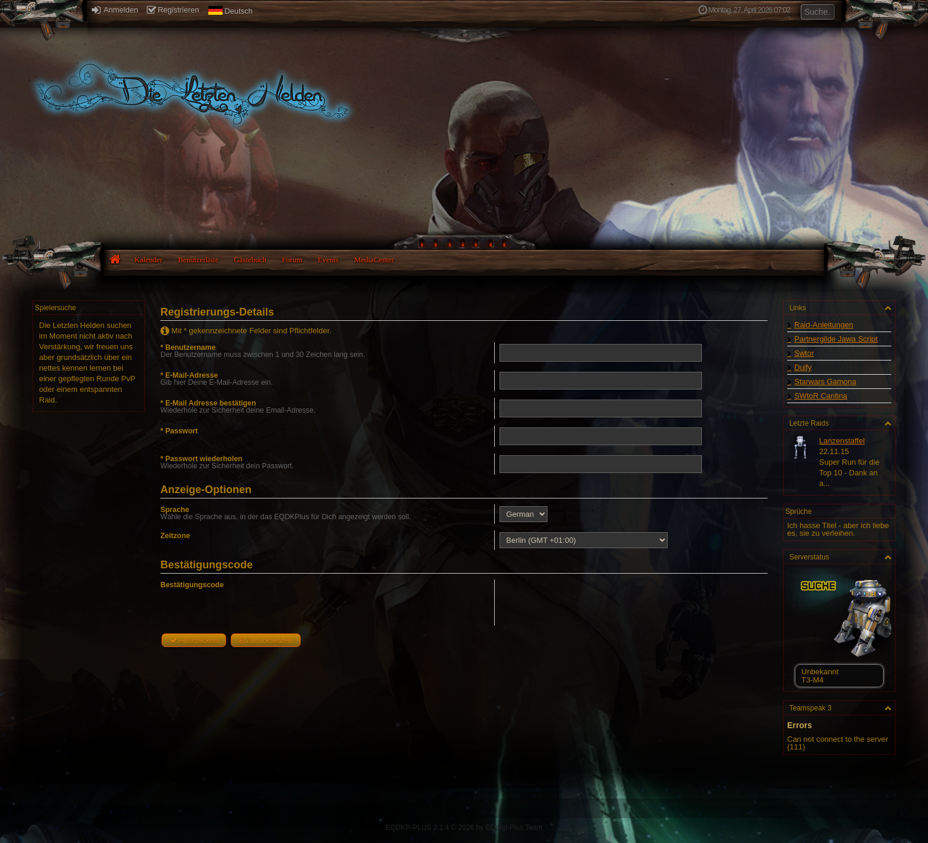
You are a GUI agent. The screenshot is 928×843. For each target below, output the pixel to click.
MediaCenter (374, 259)
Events (328, 259)
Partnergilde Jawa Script (836, 339)
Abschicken (194, 640)
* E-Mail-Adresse (189, 375)
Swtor (804, 353)
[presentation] (588, 603)
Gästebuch (250, 259)
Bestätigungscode (192, 585)
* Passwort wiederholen (201, 459)
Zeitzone (175, 536)
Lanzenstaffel (842, 440)
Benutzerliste (198, 259)
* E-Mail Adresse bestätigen (208, 403)
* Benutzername (187, 347)
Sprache (174, 510)
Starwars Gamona (825, 381)
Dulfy (803, 367)
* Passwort (179, 431)
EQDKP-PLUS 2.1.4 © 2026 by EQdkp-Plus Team (463, 827)
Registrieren (173, 9)
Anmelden (115, 9)
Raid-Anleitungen (823, 325)
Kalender (148, 259)
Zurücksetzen (265, 640)
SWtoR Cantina (821, 396)
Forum (292, 259)
